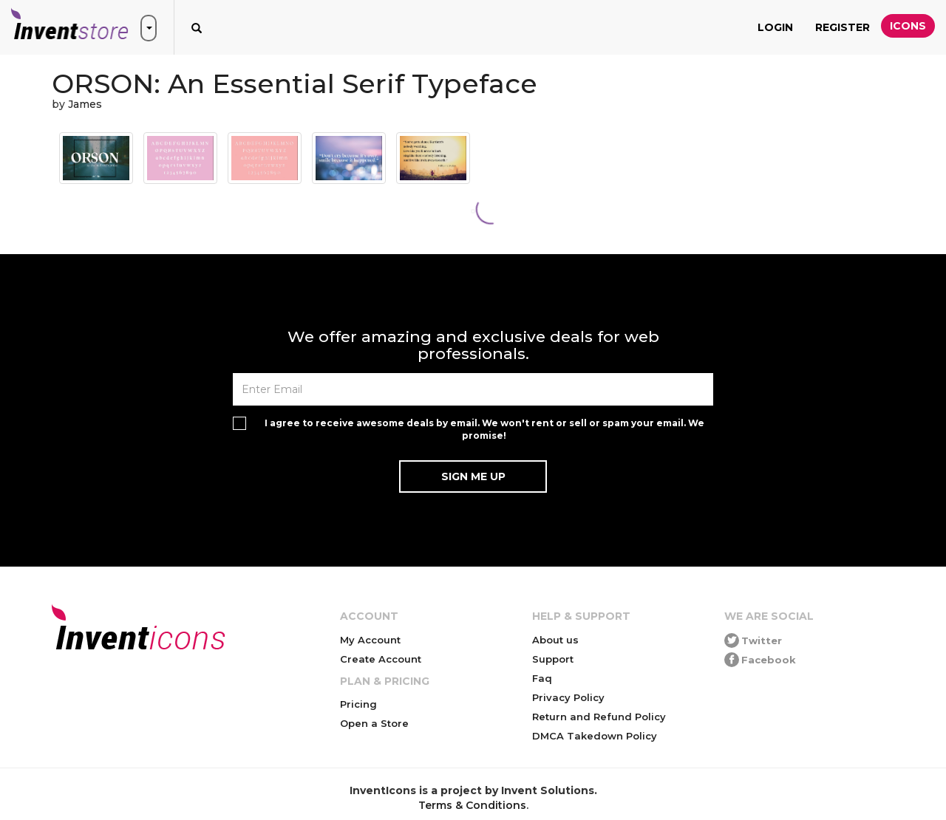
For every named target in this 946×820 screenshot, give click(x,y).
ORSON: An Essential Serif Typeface (294, 83)
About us (555, 640)
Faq (542, 678)
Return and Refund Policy (599, 716)
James (85, 104)
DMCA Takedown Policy (594, 736)
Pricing (358, 704)
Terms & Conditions (472, 805)
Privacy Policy (568, 697)
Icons (908, 26)
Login (775, 27)
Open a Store (374, 723)
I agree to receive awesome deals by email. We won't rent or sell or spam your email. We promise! (484, 429)
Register (842, 27)
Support (553, 659)
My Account (370, 640)
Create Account (380, 659)
